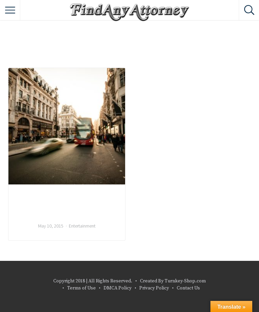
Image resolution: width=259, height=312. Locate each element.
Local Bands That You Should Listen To (67, 205)
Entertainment (82, 226)
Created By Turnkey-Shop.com (173, 281)
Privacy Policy (154, 288)
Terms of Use (81, 288)
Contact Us (188, 288)
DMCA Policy (118, 288)
